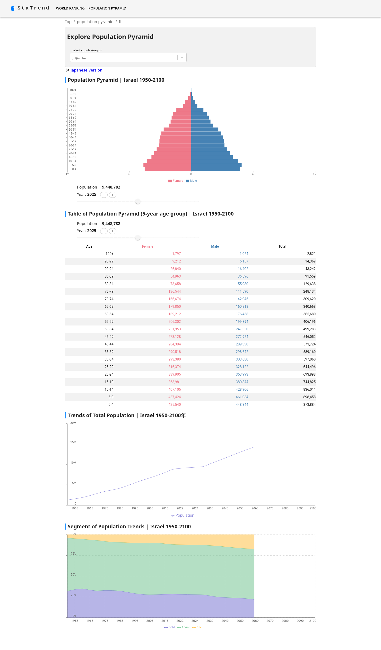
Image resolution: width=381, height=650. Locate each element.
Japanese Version (87, 70)
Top (68, 21)
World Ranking (70, 8)
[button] (104, 195)
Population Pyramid (107, 8)
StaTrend (33, 8)
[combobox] (73, 57)
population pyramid (95, 21)
